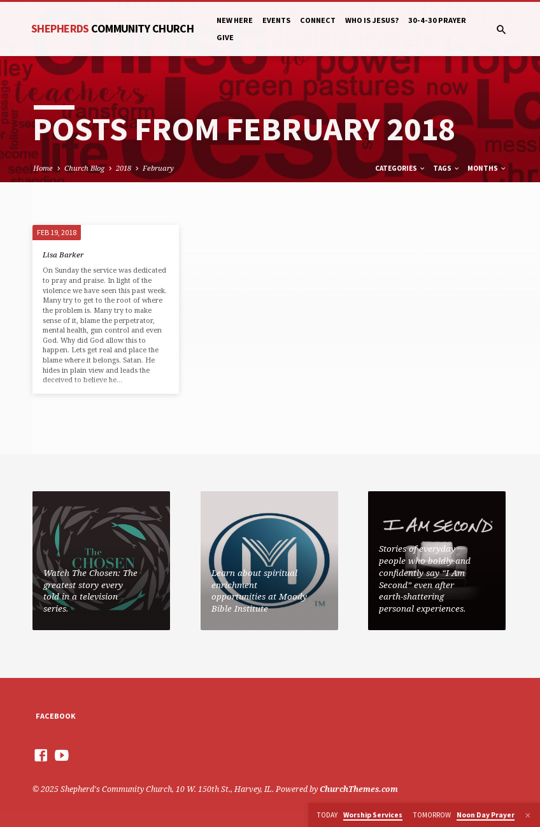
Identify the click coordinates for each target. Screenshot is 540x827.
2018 (123, 168)
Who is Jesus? (372, 20)
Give (225, 37)
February (158, 168)
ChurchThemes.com (359, 789)
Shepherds (112, 28)
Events (276, 20)
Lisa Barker (63, 254)
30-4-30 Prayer (437, 20)
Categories (400, 168)
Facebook (56, 716)
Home (43, 168)
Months (487, 168)
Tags (446, 168)
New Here (235, 20)
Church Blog (84, 168)
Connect (318, 20)
